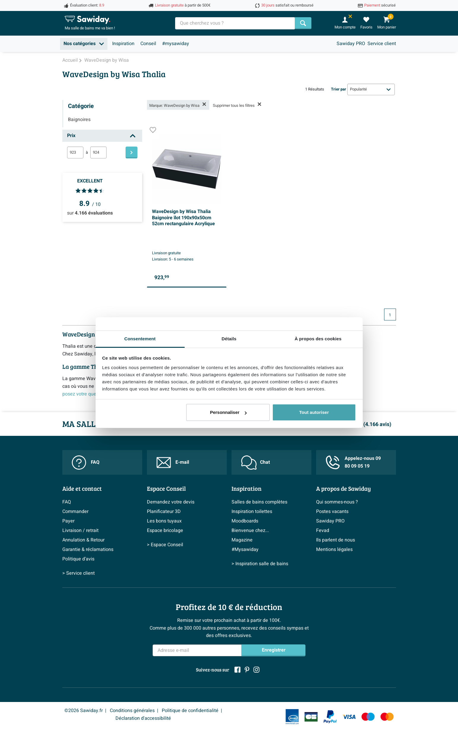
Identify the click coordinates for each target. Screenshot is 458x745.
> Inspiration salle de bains (260, 563)
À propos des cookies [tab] (318, 338)
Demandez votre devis (170, 502)
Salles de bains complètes (259, 502)
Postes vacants (332, 511)
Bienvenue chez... (250, 530)
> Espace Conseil (165, 544)
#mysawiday (175, 43)
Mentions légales (334, 549)
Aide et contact (82, 488)
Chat (255, 462)
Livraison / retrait (80, 530)
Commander (75, 511)
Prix (71, 135)
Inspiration (123, 43)
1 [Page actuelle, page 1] (390, 315)
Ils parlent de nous (335, 540)
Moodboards (245, 521)
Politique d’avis (78, 559)
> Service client (78, 573)
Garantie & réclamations (87, 549)
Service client (381, 43)
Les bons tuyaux (164, 521)
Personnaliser (228, 412)
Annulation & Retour (83, 540)
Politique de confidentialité (190, 710)
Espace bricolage (165, 530)
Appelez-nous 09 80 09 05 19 (353, 462)
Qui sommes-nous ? (337, 502)
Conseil (148, 43)
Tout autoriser (314, 412)
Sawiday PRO (351, 43)
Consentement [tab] (140, 338)
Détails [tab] (229, 338)
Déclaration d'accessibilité (143, 718)
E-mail (172, 462)
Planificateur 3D (164, 511)
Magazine (242, 540)
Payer (68, 521)
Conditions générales (132, 710)
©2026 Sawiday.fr (83, 710)
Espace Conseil (166, 488)
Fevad (322, 530)
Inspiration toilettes (252, 511)
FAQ (85, 462)
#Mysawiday (245, 549)
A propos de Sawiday (343, 488)
